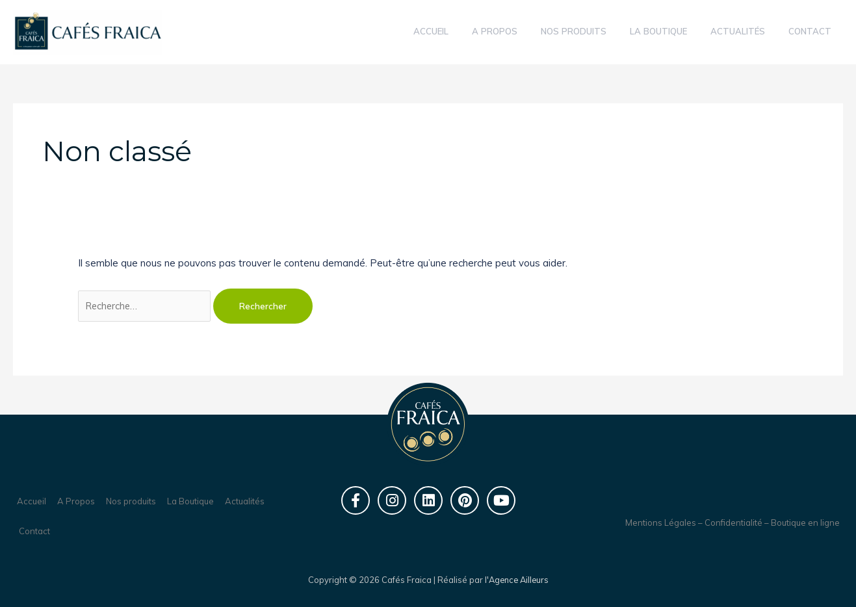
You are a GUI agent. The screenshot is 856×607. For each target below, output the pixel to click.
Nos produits (131, 501)
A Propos (76, 501)
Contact (34, 531)
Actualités (245, 501)
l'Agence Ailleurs (517, 580)
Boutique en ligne (805, 522)
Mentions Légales (660, 522)
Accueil (31, 501)
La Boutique (190, 501)
